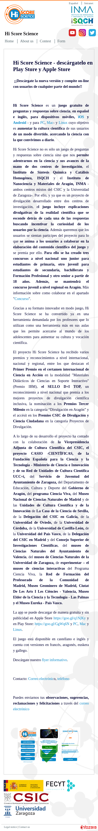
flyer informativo (54, 660)
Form (61, 41)
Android (19, 123)
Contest (45, 41)
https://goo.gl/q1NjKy (70, 618)
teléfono (63, 679)
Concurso (22, 299)
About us (26, 41)
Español (73, 3)
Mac (49, 123)
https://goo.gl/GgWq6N (52, 624)
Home (9, 41)
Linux (63, 123)
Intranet (88, 3)
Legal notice (10, 827)
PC (42, 123)
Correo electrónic (41, 679)
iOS (81, 117)
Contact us (24, 827)
